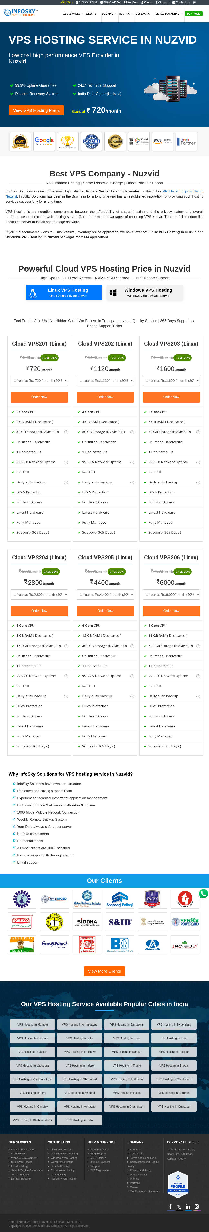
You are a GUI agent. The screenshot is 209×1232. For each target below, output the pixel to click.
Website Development (24, 1157)
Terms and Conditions (143, 1157)
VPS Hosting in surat (126, 1038)
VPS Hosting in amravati (79, 1106)
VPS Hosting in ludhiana (127, 1079)
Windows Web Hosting (64, 1157)
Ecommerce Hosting (63, 1170)
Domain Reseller (21, 1178)
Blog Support (98, 1153)
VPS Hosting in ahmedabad (80, 1024)
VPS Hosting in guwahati (174, 1106)
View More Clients (104, 971)
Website (92, 13)
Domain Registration (23, 1149)
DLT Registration (100, 1170)
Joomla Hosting (60, 1166)
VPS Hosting (58, 1174)
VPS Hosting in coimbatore (174, 1079)
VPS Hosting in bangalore (126, 1024)
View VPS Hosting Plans (36, 110)
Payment (46, 1221)
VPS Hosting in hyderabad (174, 1024)
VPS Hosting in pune (174, 1038)
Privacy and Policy (141, 1170)
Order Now (39, 397)
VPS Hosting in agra (33, 1092)
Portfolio (131, 2)
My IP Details (98, 1157)
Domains (109, 13)
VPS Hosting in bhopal (173, 1065)
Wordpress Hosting (62, 1161)
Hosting (125, 13)
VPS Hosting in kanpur (127, 1051)
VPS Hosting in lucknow (79, 1051)
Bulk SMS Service (21, 1161)
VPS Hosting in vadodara (32, 1065)
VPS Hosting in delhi (79, 1038)
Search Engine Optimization (27, 1170)
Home (12, 1221)
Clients (147, 2)
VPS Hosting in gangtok (32, 1106)
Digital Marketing (169, 13)
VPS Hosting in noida (127, 1092)
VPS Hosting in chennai (32, 1038)
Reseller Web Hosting (63, 1178)
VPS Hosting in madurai (79, 1092)
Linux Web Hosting (62, 1149)
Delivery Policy (138, 1174)
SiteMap (59, 1221)
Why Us (134, 1178)
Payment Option (99, 1149)
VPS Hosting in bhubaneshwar (32, 1120)
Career (134, 1187)
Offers (68, 2)
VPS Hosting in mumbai (32, 1024)
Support (163, 2)
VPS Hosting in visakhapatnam (32, 1079)
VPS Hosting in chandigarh (126, 1106)
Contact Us (181, 2)
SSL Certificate (20, 1174)
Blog (35, 1221)
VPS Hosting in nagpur (174, 1051)
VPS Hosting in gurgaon (174, 1092)
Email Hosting (19, 1166)
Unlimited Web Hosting (64, 1153)
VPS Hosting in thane (127, 1065)
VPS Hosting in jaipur (33, 1051)
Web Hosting (18, 1153)
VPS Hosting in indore (80, 1065)
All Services (73, 13)
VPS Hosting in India (80, 1120)
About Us (135, 1149)
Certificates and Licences (145, 1191)
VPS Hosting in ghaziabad (80, 1079)
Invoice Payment (100, 1161)
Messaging (143, 13)
